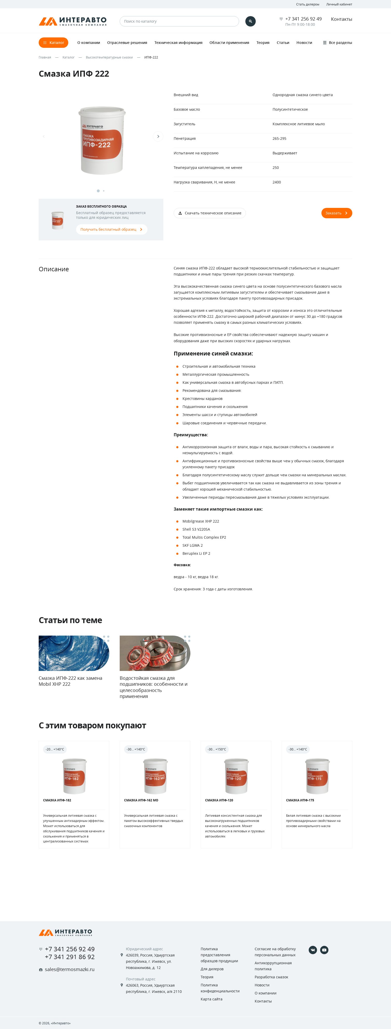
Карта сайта (212, 999)
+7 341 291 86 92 (70, 957)
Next (158, 136)
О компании (266, 993)
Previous (44, 136)
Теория (207, 976)
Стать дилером (307, 4)
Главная (45, 57)
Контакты (341, 19)
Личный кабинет (339, 4)
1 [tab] (98, 191)
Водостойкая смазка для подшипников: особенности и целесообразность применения (153, 687)
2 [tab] (103, 191)
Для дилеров (212, 968)
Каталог (69, 57)
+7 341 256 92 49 (303, 18)
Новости (262, 984)
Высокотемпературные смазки (109, 57)
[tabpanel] (101, 142)
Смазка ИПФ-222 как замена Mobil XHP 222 (70, 681)
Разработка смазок (271, 976)
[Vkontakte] (313, 950)
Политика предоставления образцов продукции (219, 954)
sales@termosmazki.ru (70, 969)
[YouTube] (324, 950)
